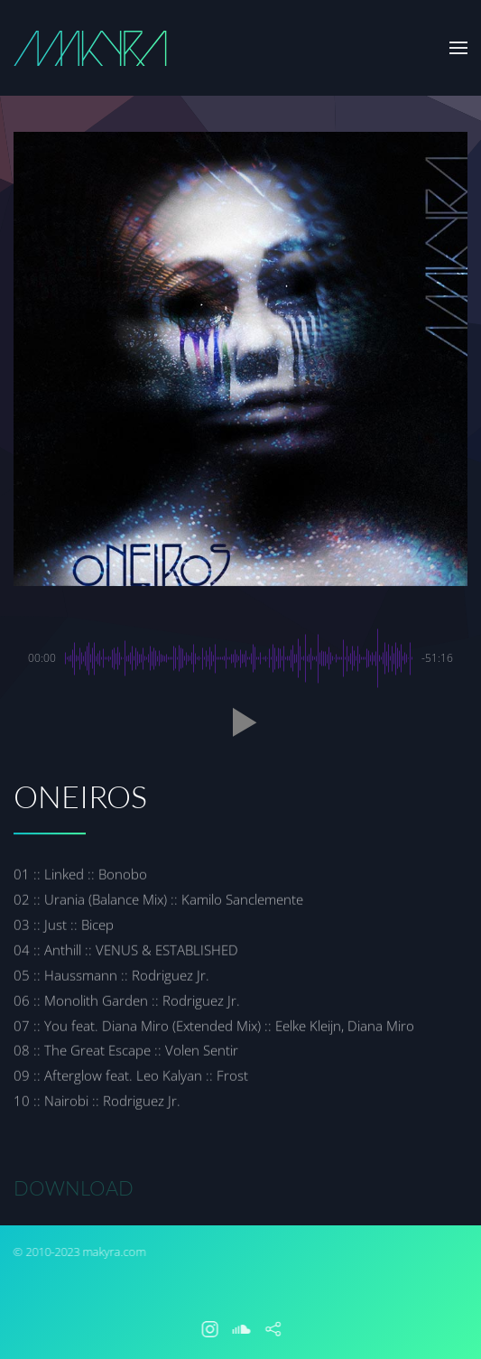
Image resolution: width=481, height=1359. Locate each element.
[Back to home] (90, 48)
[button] (458, 48)
